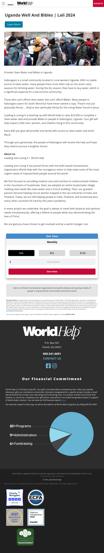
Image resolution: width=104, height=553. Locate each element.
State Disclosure (58, 476)
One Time (52, 236)
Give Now (52, 271)
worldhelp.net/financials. (14, 311)
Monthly (52, 242)
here (63, 400)
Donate (98, 3)
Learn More (13, 24)
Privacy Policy (45, 476)
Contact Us (52, 358)
